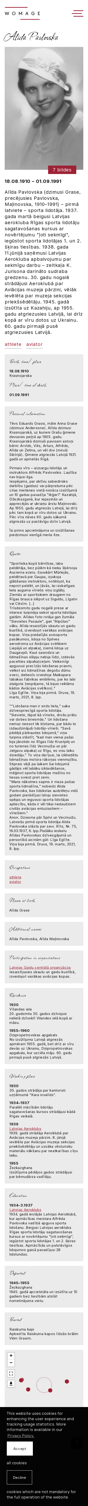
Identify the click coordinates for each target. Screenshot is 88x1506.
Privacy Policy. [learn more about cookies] (21, 1435)
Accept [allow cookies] (19, 1448)
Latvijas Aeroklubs (25, 1128)
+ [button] (11, 1356)
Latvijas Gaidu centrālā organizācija (40, 967)
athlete (13, 344)
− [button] (11, 1363)
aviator (34, 344)
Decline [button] (19, 1477)
